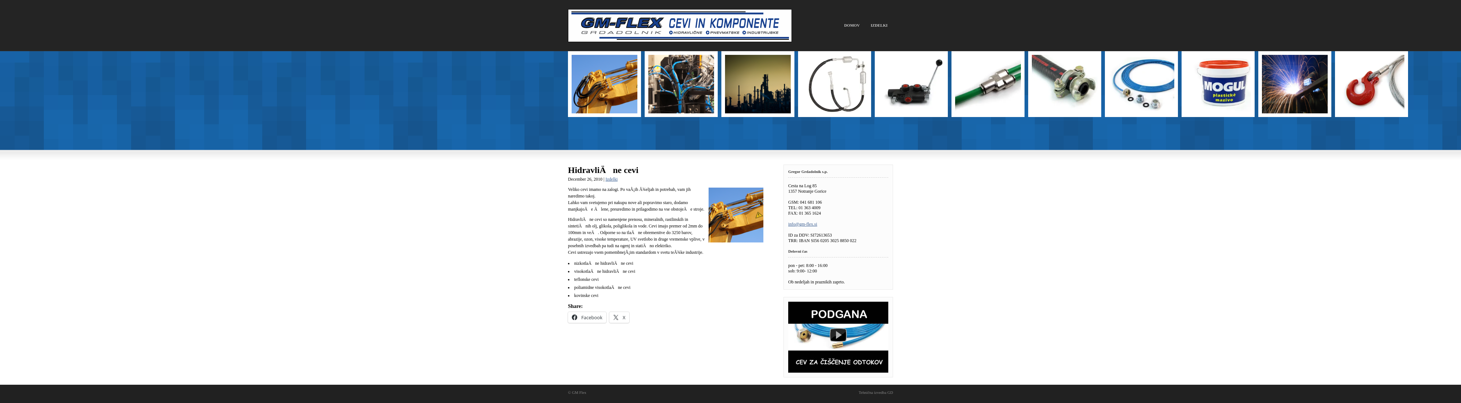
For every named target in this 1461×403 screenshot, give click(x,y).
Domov (852, 25)
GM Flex (680, 25)
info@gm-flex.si (802, 224)
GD (890, 392)
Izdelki (879, 25)
